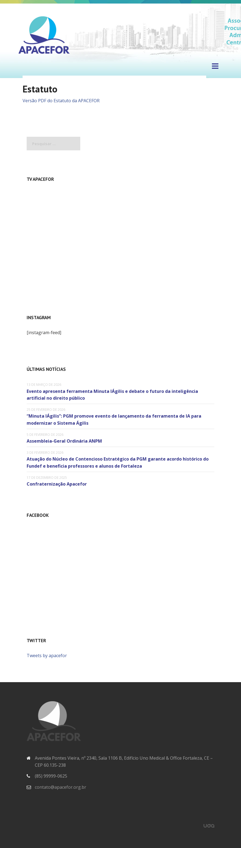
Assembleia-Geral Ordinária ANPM (64, 441)
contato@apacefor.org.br (60, 787)
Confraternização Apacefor (57, 484)
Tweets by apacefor (47, 655)
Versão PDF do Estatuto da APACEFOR (61, 101)
